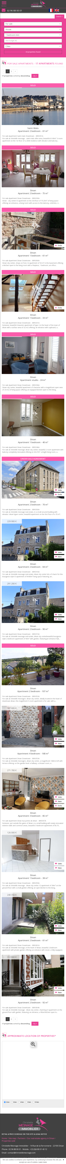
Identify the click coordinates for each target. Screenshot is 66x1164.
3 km (14, 1102)
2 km (6, 1102)
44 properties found (33, 52)
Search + (59, 16)
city (35, 76)
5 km (28, 1102)
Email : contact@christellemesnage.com (18, 1152)
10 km (35, 1102)
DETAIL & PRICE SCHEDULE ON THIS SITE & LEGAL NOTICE (24, 1134)
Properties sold (8, 1141)
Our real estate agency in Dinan (40, 1138)
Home (4, 1138)
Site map (12, 1138)
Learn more (42, 1162)
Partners (21, 1138)
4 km (21, 1102)
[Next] (15, 71)
